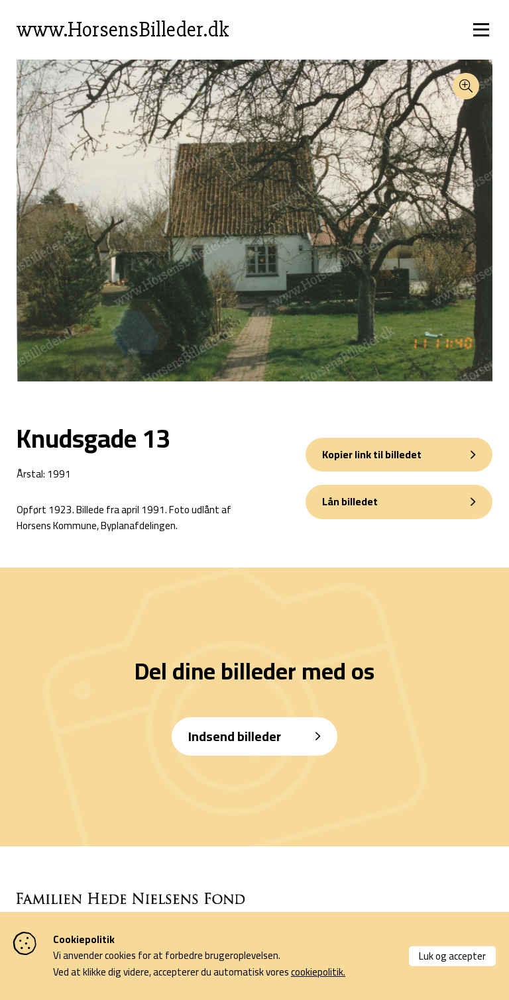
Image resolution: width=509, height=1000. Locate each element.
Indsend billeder (234, 736)
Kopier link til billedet (372, 454)
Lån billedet (350, 501)
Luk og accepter (452, 955)
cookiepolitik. (318, 971)
